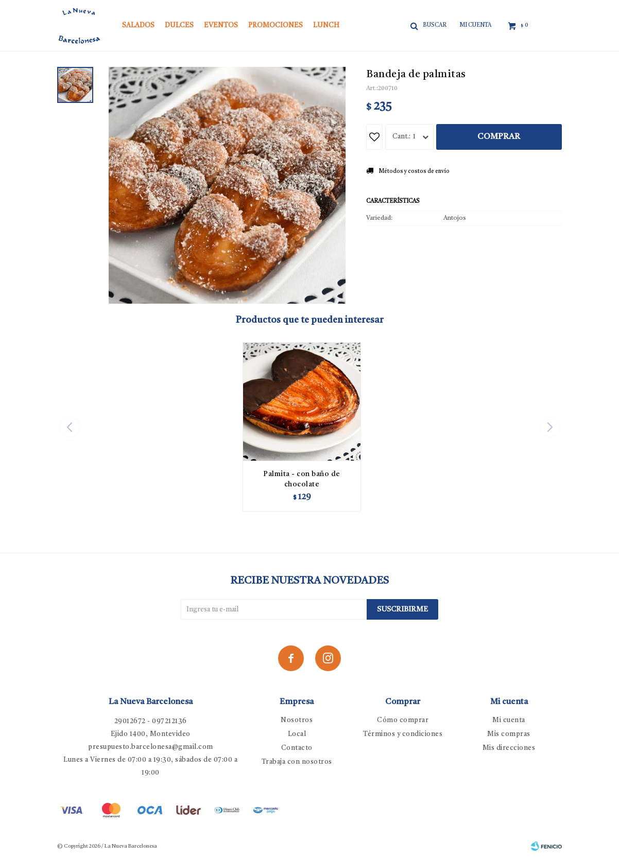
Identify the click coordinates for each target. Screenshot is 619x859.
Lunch (326, 25)
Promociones (275, 25)
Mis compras (508, 734)
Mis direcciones (509, 748)
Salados (138, 25)
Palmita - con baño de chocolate (301, 479)
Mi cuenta (508, 720)
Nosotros (297, 720)
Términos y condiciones (402, 734)
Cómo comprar (402, 720)
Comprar (498, 137)
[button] (550, 427)
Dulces (179, 25)
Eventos (221, 25)
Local (297, 734)
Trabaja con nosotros (297, 762)
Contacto (297, 748)
